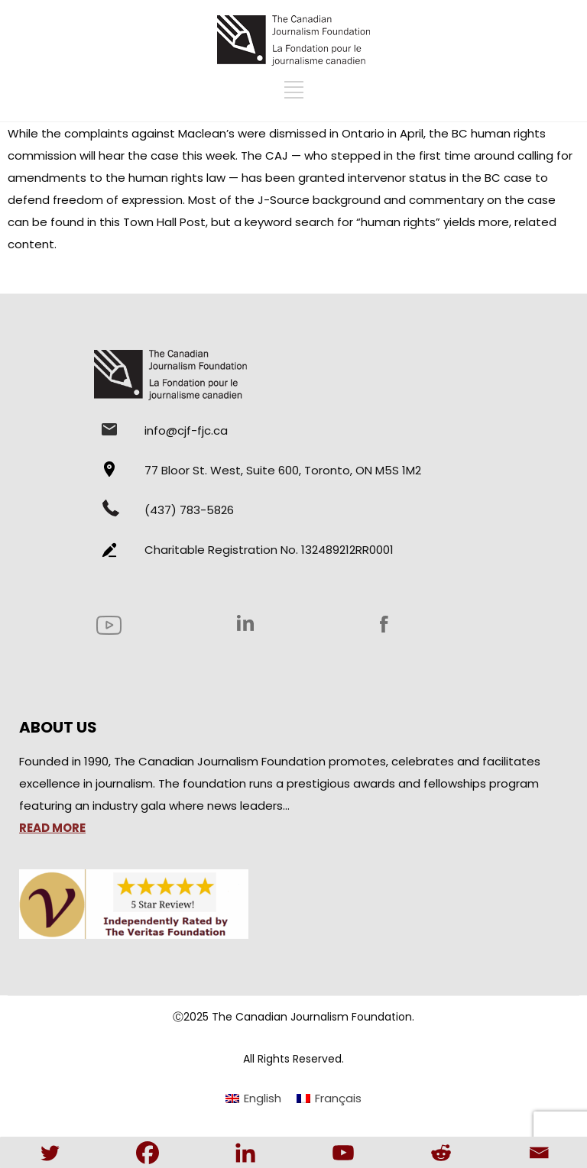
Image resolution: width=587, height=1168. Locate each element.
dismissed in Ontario (326, 133)
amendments (47, 178)
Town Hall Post (164, 222)
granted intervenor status (372, 178)
